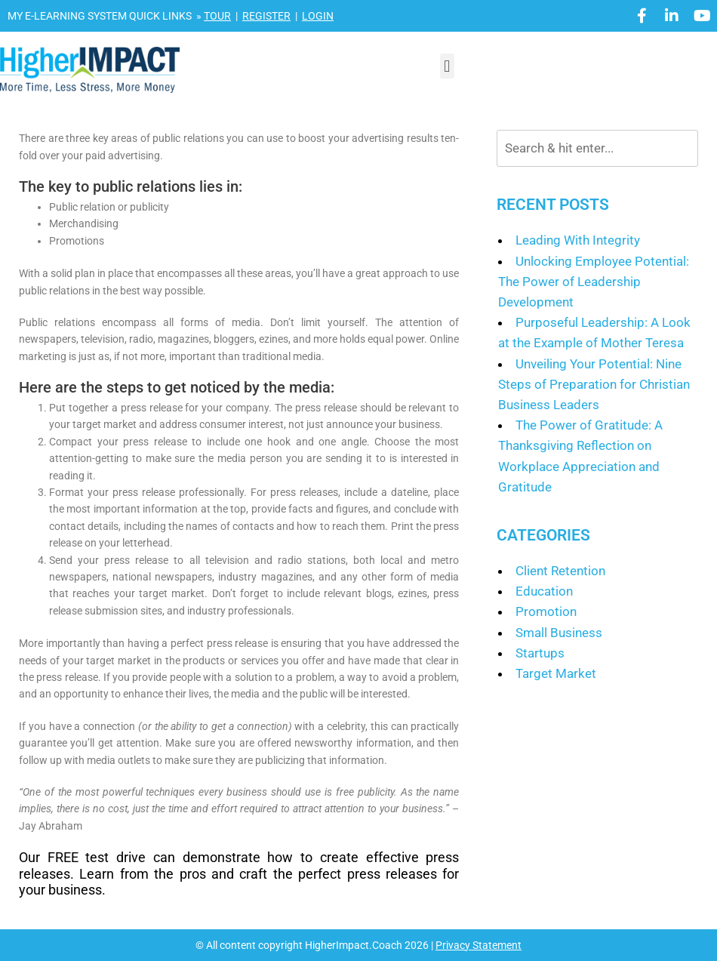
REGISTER (266, 16)
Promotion (546, 611)
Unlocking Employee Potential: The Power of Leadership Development (593, 282)
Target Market (555, 673)
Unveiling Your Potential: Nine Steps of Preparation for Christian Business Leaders (594, 384)
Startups (540, 653)
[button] (447, 66)
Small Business (558, 632)
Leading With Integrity (577, 240)
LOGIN (318, 16)
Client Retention (560, 570)
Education (544, 591)
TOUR (217, 16)
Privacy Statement (478, 945)
